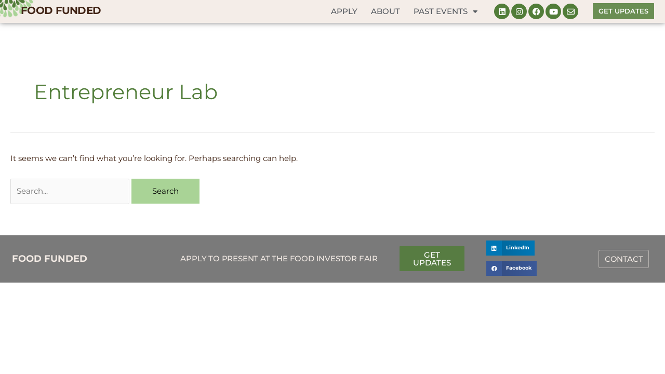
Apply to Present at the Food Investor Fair (279, 258)
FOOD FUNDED (61, 10)
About (385, 11)
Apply (344, 11)
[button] (510, 248)
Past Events (445, 12)
